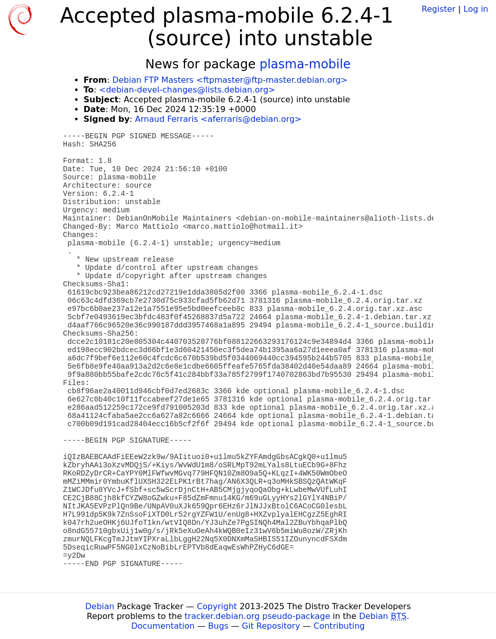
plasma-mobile (305, 64)
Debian (100, 606)
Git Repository (271, 626)
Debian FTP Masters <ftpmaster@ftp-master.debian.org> (229, 80)
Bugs (218, 626)
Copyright (217, 606)
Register (438, 9)
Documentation (162, 626)
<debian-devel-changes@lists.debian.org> (187, 90)
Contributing (339, 626)
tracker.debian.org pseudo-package (257, 616)
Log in (476, 9)
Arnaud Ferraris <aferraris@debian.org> (218, 119)
